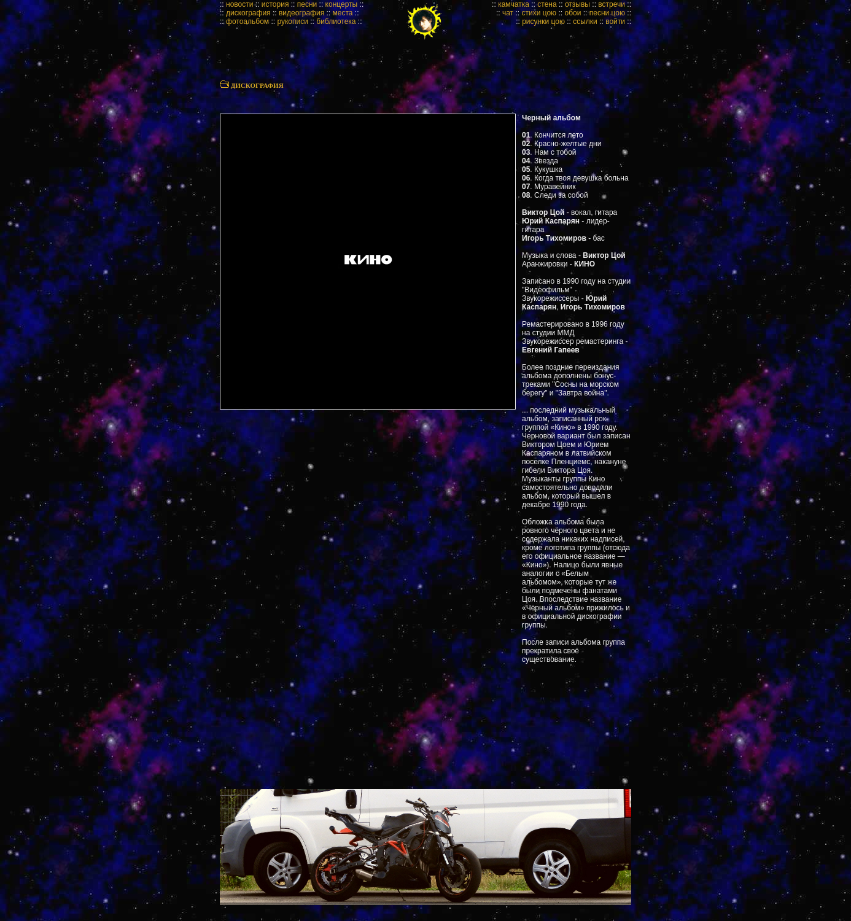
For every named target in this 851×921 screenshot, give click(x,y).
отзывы (577, 4)
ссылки (585, 21)
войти (615, 21)
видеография (301, 13)
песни (307, 4)
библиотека (336, 21)
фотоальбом (247, 21)
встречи (611, 4)
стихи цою (538, 13)
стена (546, 4)
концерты (341, 4)
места (343, 13)
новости (239, 4)
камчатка (513, 4)
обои (572, 13)
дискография (248, 13)
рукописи (292, 21)
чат (507, 13)
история (275, 4)
